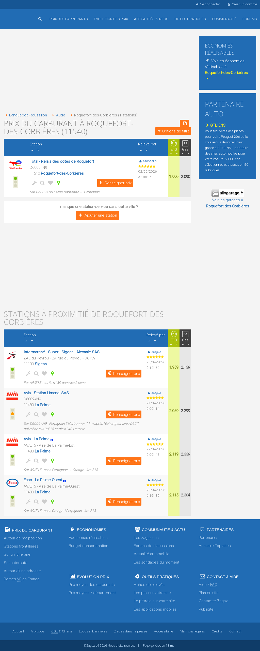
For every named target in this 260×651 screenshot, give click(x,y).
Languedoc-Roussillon (25, 115)
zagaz (154, 352)
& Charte (61, 631)
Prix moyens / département (92, 593)
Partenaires (208, 537)
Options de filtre (173, 131)
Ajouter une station (97, 215)
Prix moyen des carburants (92, 584)
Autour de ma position (23, 538)
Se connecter (207, 4)
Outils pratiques (190, 19)
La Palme (43, 405)
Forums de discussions (154, 545)
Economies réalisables (88, 537)
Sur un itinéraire (17, 554)
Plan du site (209, 593)
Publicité (206, 609)
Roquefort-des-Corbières (62, 173)
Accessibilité (163, 631)
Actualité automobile (151, 554)
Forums (249, 19)
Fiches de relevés (149, 584)
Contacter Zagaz (213, 601)
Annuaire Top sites (215, 545)
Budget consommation (88, 545)
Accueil (20, 15)
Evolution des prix (111, 19)
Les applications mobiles (155, 609)
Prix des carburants (69, 19)
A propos (37, 631)
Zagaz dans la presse (130, 631)
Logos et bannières (93, 631)
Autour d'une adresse (22, 571)
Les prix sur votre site (152, 593)
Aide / (208, 584)
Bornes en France (22, 579)
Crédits (217, 631)
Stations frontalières (21, 546)
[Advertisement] (97, 71)
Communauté (224, 19)
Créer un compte (242, 4)
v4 (97, 645)
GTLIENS (215, 125)
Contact (235, 631)
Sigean (41, 364)
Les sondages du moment (156, 562)
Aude (58, 115)
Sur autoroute (15, 563)
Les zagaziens (146, 537)
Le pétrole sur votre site (154, 601)
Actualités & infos (151, 19)
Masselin (147, 161)
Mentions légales (192, 631)
